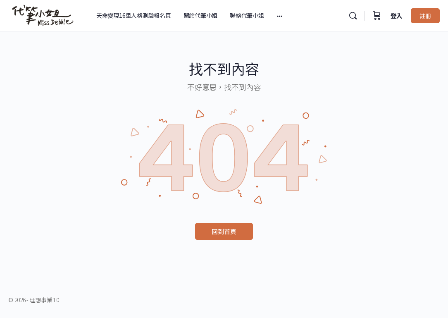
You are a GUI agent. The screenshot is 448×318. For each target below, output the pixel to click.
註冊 (425, 16)
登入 (396, 16)
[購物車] (377, 15)
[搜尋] (353, 16)
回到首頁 (224, 231)
